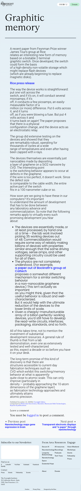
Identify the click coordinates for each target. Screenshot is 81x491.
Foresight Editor (39, 402)
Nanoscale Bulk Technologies (55, 404)
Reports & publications (18, 405)
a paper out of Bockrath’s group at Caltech (40, 269)
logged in (33, 415)
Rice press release (22, 83)
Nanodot (41, 404)
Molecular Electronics (29, 404)
